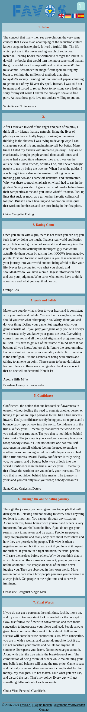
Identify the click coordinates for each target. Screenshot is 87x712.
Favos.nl (25, 705)
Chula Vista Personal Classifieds (24, 691)
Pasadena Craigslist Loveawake (23, 385)
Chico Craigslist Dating (18, 214)
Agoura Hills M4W (16, 379)
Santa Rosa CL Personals (19, 106)
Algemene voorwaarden (69, 705)
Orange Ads (11, 290)
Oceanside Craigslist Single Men (24, 592)
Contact (44, 709)
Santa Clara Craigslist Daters (22, 488)
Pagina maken (42, 705)
